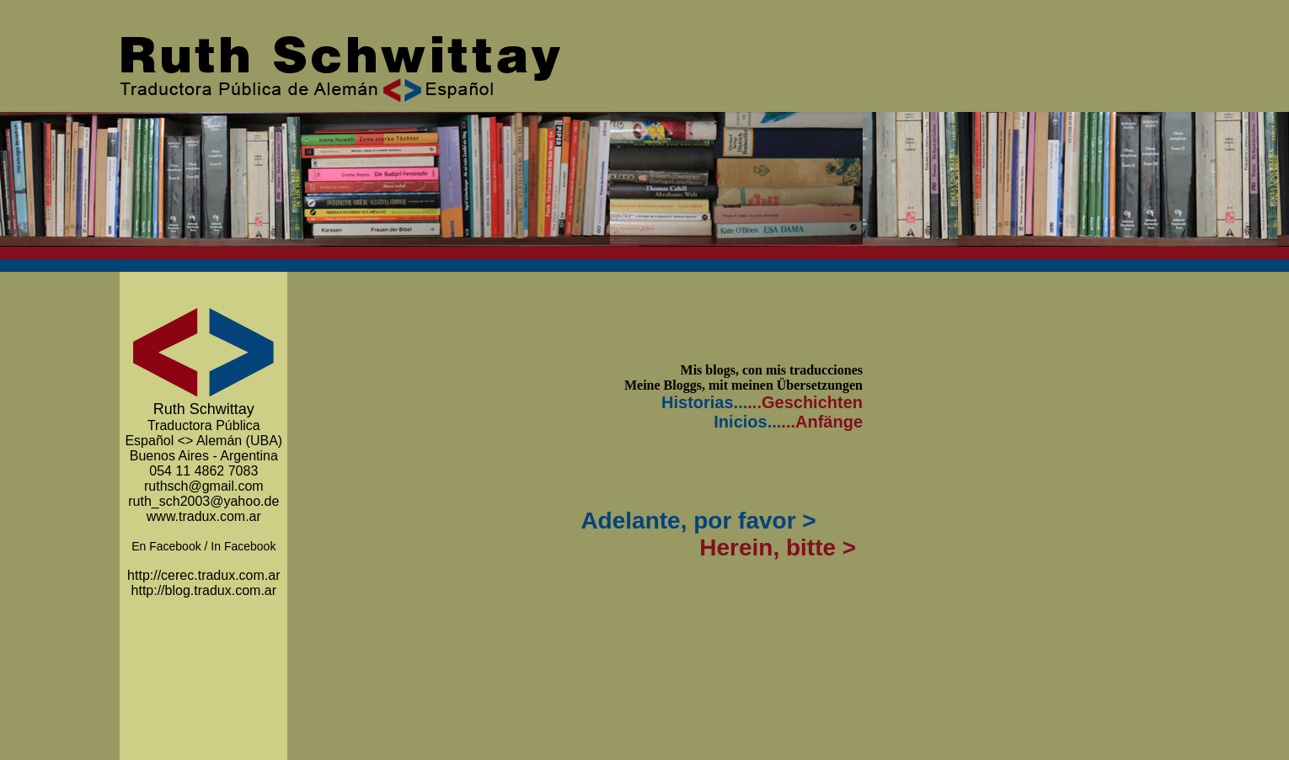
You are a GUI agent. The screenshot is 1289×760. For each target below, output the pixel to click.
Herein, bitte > (778, 547)
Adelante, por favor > (695, 521)
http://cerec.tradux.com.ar (203, 575)
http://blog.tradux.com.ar (204, 590)
